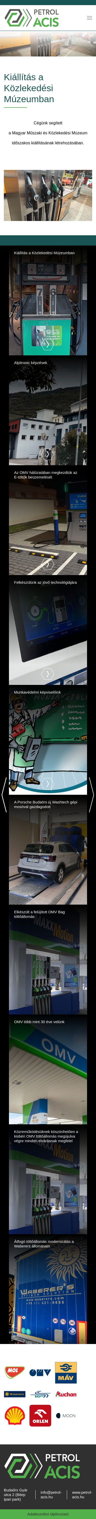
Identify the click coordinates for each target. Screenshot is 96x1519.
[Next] (91, 795)
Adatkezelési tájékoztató (48, 1514)
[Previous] (4, 795)
